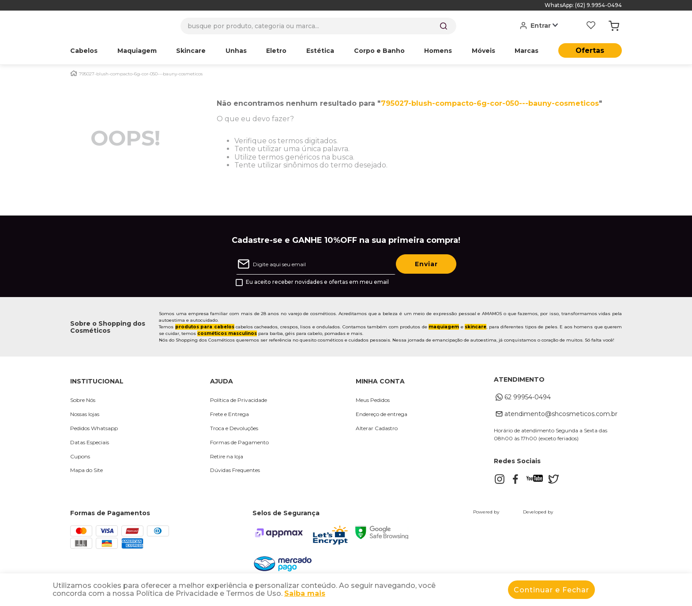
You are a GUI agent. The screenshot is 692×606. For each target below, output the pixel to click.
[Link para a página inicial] (73, 73)
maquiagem (444, 327)
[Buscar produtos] (443, 26)
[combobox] (318, 26)
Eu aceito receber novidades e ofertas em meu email (317, 282)
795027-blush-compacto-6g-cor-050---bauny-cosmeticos (141, 74)
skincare (475, 327)
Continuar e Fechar (551, 590)
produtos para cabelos (204, 327)
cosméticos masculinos (227, 333)
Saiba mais (304, 593)
